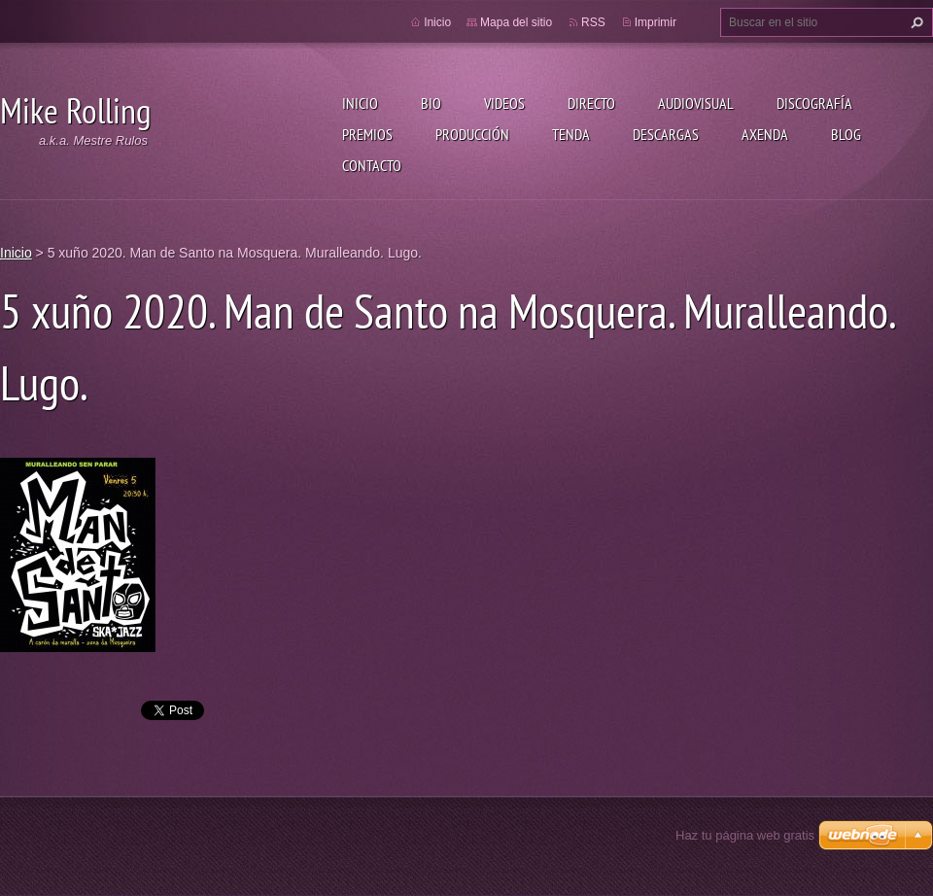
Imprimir (655, 22)
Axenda (765, 134)
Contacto (371, 165)
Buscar (914, 22)
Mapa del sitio (516, 22)
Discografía (814, 103)
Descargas (666, 134)
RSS (593, 22)
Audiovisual (696, 103)
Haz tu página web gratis (744, 835)
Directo (591, 103)
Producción (472, 134)
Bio (431, 103)
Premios (367, 134)
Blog (846, 134)
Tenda (571, 134)
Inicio (360, 103)
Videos (504, 103)
